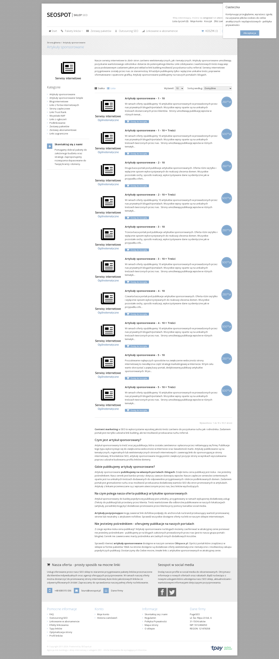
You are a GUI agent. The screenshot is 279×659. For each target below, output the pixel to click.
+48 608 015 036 (63, 590)
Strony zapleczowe (59, 108)
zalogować (208, 17)
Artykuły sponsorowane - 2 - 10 (145, 162)
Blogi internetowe (58, 101)
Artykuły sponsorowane (74, 42)
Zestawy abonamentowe (63, 130)
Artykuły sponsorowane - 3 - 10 (145, 226)
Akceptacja (249, 33)
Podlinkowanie (57, 122)
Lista (111, 88)
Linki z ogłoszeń (58, 119)
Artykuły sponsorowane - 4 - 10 (145, 291)
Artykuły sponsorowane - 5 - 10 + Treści (150, 387)
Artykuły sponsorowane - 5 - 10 (145, 355)
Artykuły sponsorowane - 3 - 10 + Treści (150, 258)
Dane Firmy (117, 590)
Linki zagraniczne (58, 133)
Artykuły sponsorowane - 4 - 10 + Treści (150, 323)
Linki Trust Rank (57, 112)
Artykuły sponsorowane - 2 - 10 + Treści (150, 194)
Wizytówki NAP (57, 115)
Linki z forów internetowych (64, 105)
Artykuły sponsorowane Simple (66, 97)
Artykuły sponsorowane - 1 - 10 (145, 98)
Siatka (100, 88)
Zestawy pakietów (59, 126)
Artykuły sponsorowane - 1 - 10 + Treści (150, 130)
